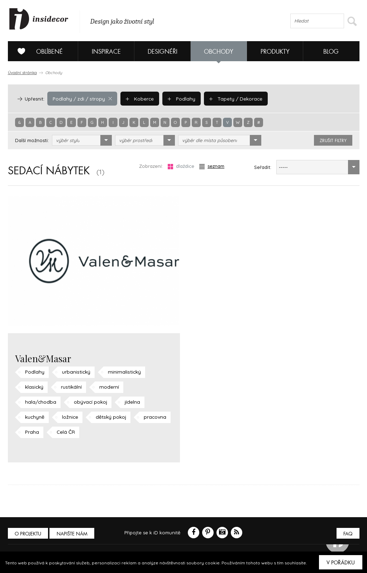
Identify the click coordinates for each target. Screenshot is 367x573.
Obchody (218, 51)
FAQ (347, 534)
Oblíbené (37, 51)
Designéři (162, 51)
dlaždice (181, 166)
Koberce (136, 98)
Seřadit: (262, 167)
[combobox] (82, 140)
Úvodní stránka (22, 72)
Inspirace (106, 51)
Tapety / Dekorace (230, 98)
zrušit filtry (333, 141)
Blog (331, 51)
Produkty (275, 51)
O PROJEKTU (28, 534)
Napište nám (73, 534)
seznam (211, 166)
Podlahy (177, 98)
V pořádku (341, 562)
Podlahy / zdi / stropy (81, 98)
